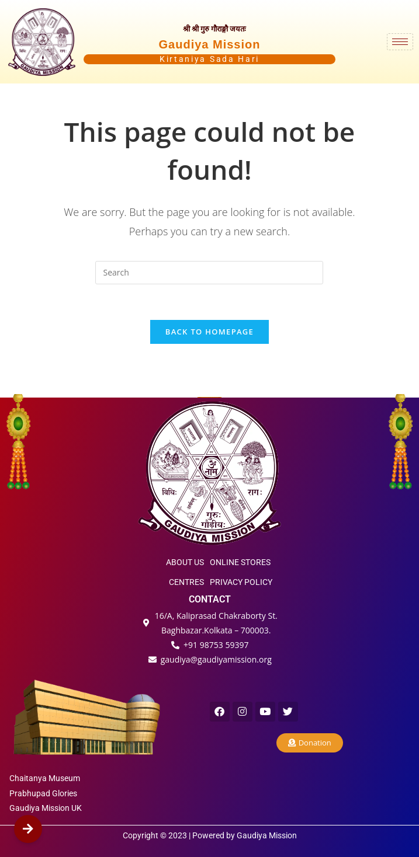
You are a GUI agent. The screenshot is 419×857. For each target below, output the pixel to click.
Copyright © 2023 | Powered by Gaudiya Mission (210, 835)
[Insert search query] (209, 272)
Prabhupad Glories (43, 793)
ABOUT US (185, 562)
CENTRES (186, 582)
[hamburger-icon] (400, 41)
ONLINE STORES (240, 562)
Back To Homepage (209, 331)
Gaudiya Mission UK (45, 808)
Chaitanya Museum (44, 778)
